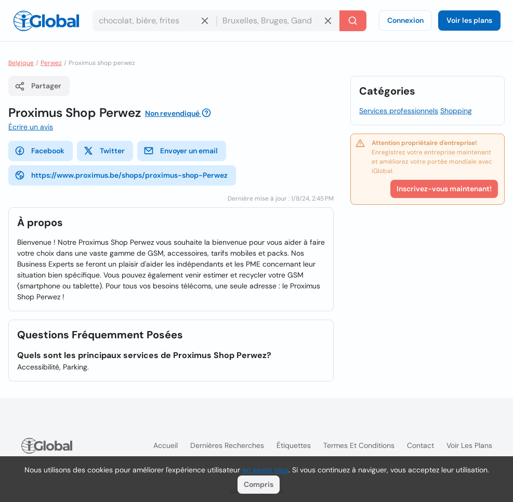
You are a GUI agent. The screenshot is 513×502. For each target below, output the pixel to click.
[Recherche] (352, 20)
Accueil (165, 445)
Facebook (39, 151)
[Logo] (46, 20)
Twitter (104, 151)
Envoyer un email (180, 151)
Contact (420, 445)
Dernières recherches (227, 445)
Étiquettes (294, 445)
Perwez (51, 63)
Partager (38, 86)
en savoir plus (265, 469)
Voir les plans (469, 20)
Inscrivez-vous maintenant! (444, 188)
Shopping (456, 110)
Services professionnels (398, 110)
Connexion (405, 20)
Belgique (21, 63)
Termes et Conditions (358, 445)
